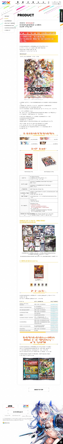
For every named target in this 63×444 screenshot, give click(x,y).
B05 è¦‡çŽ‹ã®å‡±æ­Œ (8, 28)
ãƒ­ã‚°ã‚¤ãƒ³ (59, 2)
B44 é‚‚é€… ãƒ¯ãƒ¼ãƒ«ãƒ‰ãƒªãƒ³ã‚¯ (8, 109)
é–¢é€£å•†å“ (8, 138)
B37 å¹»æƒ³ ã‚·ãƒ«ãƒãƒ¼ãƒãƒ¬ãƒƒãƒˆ (9, 92)
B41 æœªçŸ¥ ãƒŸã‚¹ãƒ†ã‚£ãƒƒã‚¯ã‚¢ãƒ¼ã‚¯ (9, 102)
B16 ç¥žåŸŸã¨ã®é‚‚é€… (8, 47)
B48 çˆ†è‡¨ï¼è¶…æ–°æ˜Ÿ (8, 119)
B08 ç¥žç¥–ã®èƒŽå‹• (7, 33)
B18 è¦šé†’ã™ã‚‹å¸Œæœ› (8, 51)
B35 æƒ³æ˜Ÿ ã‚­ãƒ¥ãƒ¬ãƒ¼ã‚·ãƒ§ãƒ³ (7, 87)
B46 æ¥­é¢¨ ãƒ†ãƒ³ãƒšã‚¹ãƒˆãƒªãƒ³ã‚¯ (8, 114)
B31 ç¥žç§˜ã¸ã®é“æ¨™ (8, 77)
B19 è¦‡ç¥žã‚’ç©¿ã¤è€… (8, 53)
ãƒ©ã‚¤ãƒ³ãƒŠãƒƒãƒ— (8, 20)
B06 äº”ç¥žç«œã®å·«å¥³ (8, 30)
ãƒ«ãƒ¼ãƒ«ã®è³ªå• (8, 415)
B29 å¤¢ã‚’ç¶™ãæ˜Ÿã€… (7, 73)
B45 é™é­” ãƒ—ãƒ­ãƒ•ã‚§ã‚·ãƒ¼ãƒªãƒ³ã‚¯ (8, 112)
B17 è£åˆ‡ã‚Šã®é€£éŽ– (8, 49)
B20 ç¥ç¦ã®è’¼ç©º (8, 54)
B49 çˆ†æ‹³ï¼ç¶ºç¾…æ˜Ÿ (8, 121)
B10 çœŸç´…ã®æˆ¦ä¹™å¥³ (6, 37)
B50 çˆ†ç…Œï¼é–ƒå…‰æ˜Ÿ (8, 123)
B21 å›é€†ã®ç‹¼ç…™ (8, 56)
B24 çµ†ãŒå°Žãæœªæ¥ (8, 62)
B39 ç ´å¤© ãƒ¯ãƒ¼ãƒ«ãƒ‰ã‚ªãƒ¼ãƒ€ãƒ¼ (9, 98)
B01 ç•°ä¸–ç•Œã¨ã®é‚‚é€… (7, 22)
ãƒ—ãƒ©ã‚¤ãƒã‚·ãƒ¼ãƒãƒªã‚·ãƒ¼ (26, 415)
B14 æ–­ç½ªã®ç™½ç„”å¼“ (7, 43)
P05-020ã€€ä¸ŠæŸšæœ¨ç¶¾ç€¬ (56, 318)
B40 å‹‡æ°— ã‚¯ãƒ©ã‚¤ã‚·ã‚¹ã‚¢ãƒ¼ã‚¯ (8, 100)
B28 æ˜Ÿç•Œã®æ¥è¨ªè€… (8, 70)
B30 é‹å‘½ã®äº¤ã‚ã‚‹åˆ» (8, 75)
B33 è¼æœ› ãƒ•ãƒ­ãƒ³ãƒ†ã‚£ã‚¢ (7, 82)
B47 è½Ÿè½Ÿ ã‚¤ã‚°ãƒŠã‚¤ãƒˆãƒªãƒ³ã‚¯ (8, 116)
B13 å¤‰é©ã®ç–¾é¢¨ (8, 41)
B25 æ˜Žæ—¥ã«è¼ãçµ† (7, 64)
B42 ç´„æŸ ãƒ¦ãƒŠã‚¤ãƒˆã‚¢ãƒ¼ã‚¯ (8, 105)
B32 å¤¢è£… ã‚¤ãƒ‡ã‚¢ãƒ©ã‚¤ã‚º (7, 80)
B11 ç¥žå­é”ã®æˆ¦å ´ (8, 38)
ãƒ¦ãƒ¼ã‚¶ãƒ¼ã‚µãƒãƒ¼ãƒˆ (16, 415)
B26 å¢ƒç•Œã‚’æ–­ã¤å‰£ (8, 66)
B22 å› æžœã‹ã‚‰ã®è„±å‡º (8, 58)
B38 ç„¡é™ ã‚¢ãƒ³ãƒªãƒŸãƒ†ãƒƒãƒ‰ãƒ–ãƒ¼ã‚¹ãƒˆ (9, 95)
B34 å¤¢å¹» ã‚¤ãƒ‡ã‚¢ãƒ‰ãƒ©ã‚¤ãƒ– (8, 84)
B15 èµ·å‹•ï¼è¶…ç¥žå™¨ (7, 46)
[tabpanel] (39, 273)
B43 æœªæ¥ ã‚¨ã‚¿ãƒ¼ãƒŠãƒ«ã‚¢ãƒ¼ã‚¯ (9, 107)
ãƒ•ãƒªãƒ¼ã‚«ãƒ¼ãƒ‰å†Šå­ (10, 135)
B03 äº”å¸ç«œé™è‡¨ (8, 25)
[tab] (31, 285)
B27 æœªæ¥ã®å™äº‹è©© (8, 68)
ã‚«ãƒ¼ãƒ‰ (28, 3)
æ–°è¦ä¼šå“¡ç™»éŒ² (55, 2)
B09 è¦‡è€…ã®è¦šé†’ (7, 34)
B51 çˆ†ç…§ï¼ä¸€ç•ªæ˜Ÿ (7, 125)
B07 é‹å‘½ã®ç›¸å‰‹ (8, 31)
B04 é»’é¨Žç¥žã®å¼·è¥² (8, 27)
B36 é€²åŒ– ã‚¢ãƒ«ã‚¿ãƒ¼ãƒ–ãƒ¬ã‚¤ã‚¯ (7, 89)
